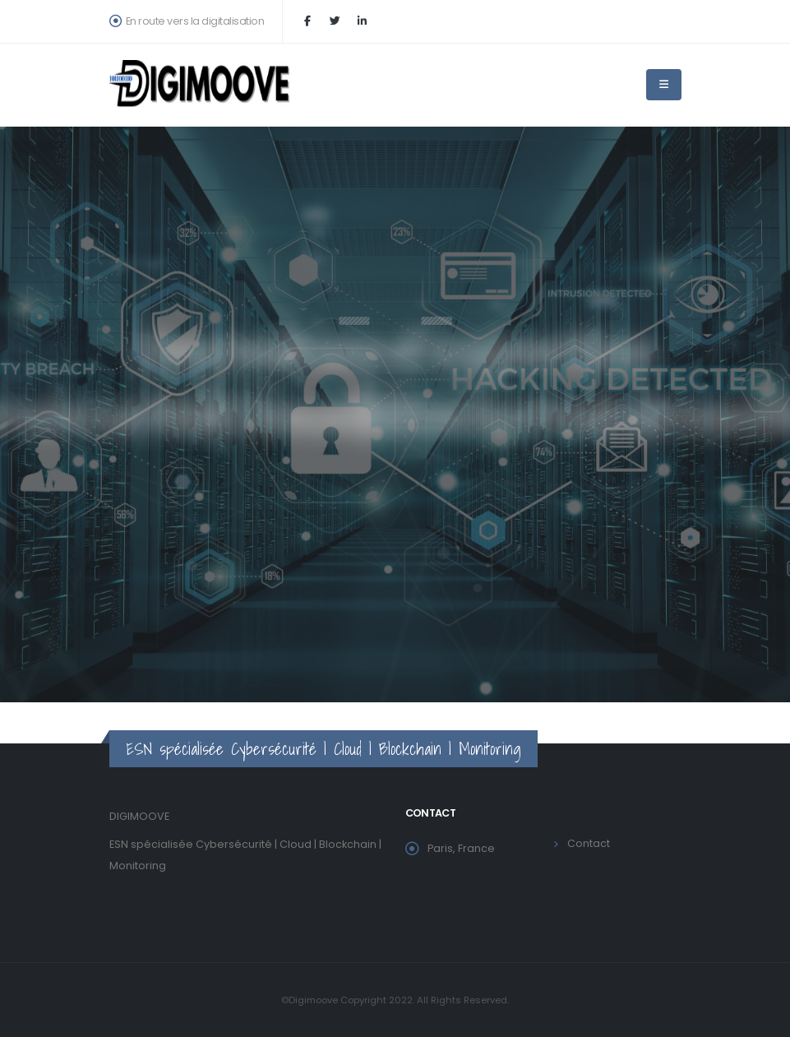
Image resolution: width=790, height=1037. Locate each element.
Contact (588, 843)
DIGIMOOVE (139, 816)
